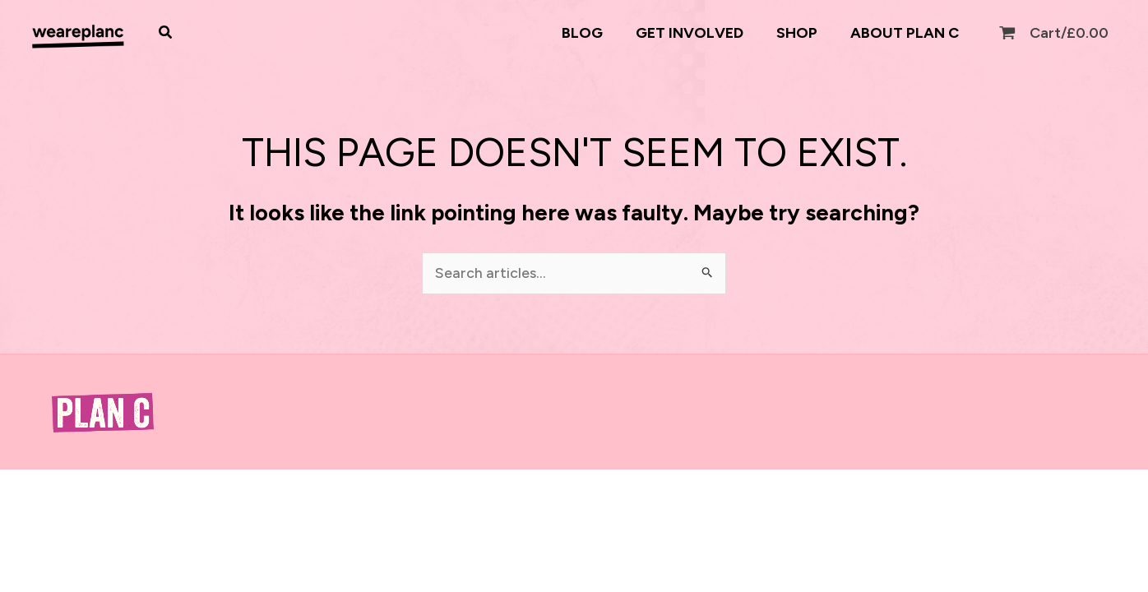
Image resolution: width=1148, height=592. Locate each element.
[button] (166, 33)
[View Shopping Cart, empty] (1055, 33)
